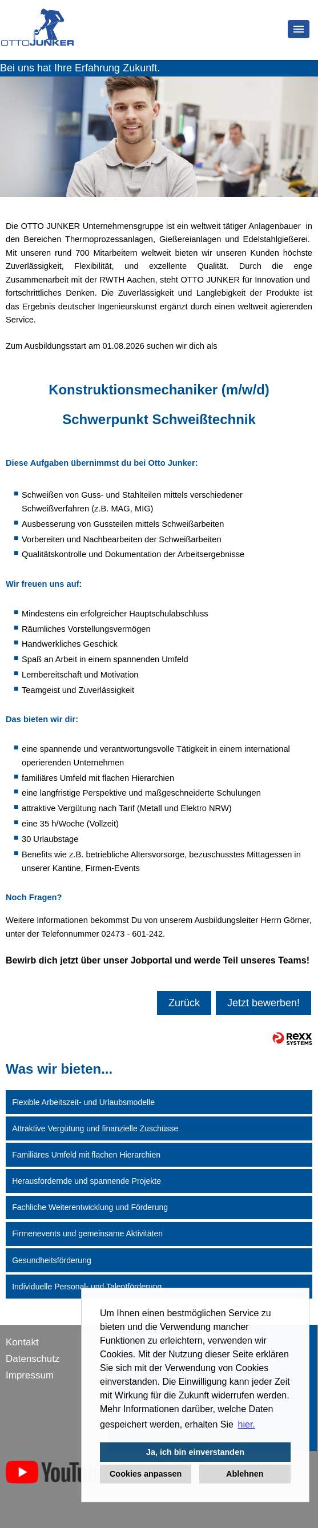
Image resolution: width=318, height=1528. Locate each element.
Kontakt (22, 1342)
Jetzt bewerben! (263, 1003)
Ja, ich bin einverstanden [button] (195, 1452)
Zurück (184, 1003)
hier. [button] (246, 1424)
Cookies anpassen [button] (146, 1473)
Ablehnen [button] (245, 1473)
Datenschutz (33, 1358)
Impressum (30, 1375)
